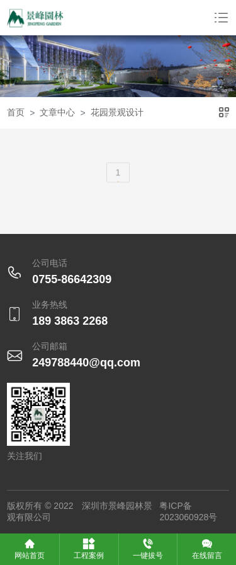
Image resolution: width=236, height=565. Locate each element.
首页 (16, 112)
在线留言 (207, 549)
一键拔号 (148, 549)
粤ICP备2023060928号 (188, 511)
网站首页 (29, 549)
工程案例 (89, 549)
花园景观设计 (117, 112)
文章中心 (57, 112)
